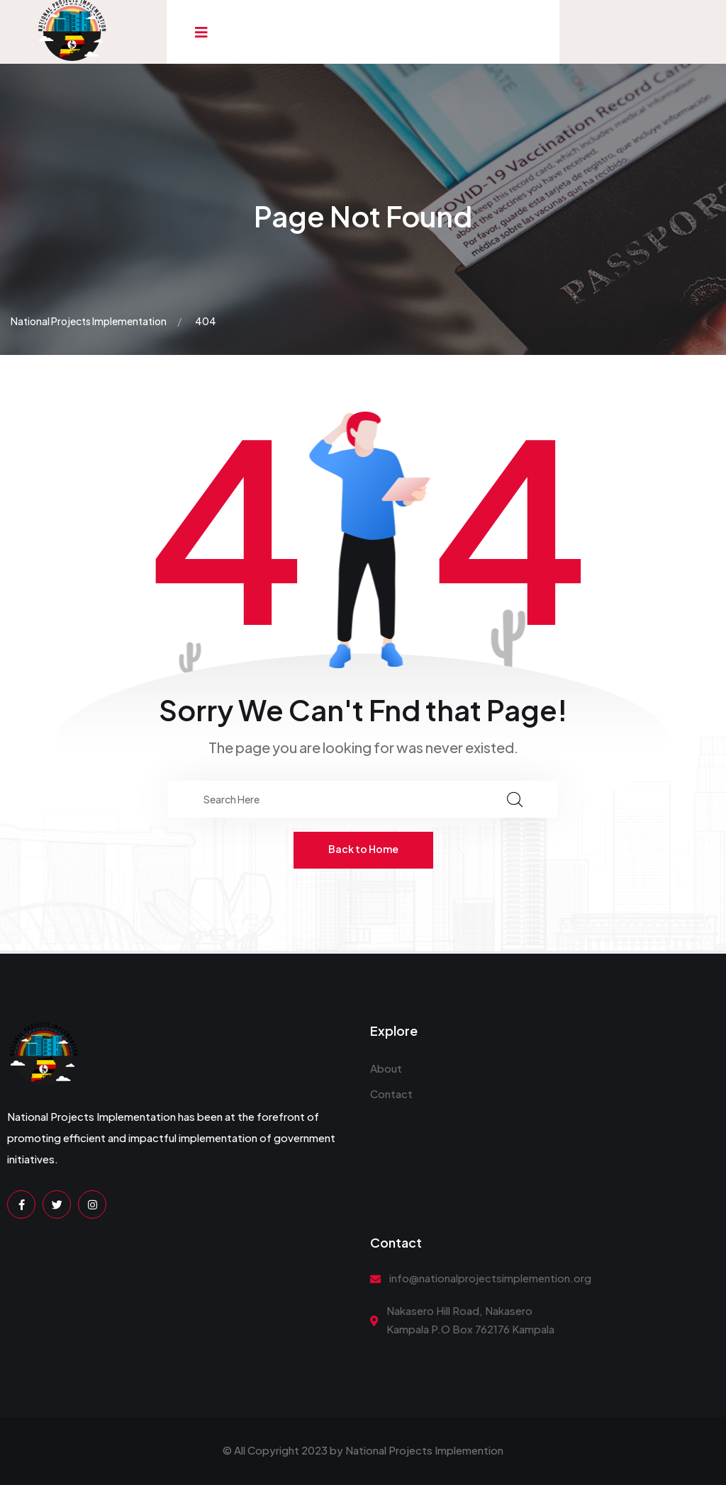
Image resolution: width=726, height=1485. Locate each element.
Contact (391, 1093)
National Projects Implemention (424, 1450)
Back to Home (363, 848)
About (386, 1068)
